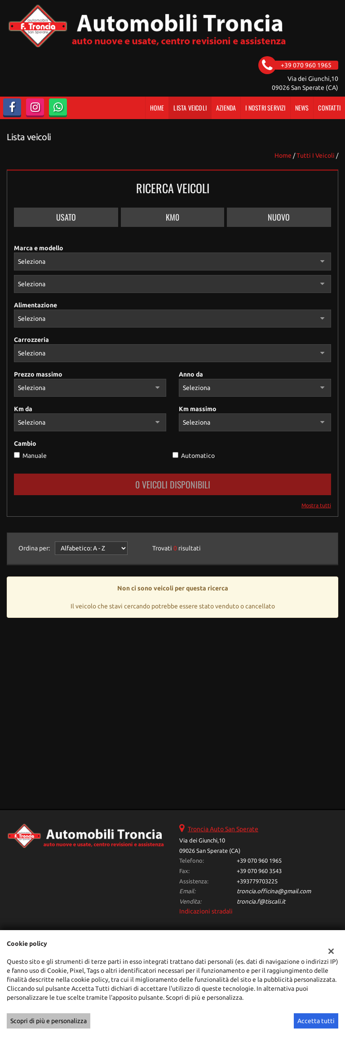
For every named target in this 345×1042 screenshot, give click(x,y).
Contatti (329, 107)
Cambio (25, 443)
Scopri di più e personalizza (48, 1020)
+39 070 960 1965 (259, 860)
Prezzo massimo (38, 374)
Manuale (34, 455)
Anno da (191, 374)
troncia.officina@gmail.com (274, 891)
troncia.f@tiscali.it (261, 901)
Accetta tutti (316, 1020)
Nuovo (279, 217)
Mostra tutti (316, 505)
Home (157, 107)
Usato (66, 217)
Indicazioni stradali (206, 911)
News (302, 107)
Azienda (226, 107)
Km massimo (198, 408)
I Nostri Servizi (265, 107)
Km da (23, 408)
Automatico (198, 455)
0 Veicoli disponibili (172, 484)
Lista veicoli (190, 107)
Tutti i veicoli (315, 155)
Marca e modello (38, 248)
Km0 (172, 217)
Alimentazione (35, 305)
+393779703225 (257, 881)
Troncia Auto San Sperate (223, 829)
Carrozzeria (31, 339)
